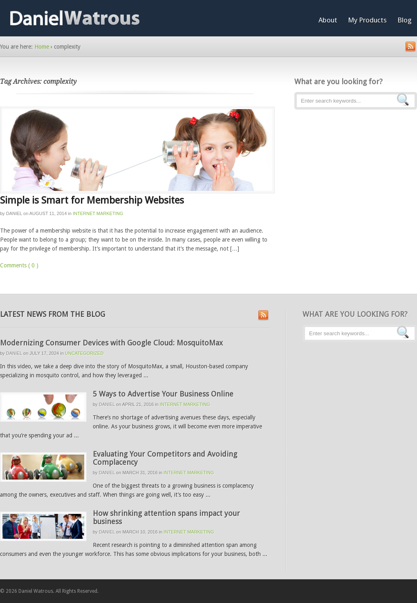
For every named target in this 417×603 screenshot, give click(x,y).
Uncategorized (84, 353)
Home (41, 46)
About (327, 20)
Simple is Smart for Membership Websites (92, 200)
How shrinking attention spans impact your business (166, 517)
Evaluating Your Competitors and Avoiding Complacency (165, 458)
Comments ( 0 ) (19, 265)
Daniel (14, 213)
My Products (367, 20)
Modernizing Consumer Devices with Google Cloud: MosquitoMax (111, 342)
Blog (404, 20)
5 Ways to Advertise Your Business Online (163, 394)
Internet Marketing (98, 213)
